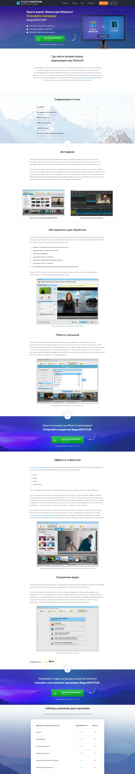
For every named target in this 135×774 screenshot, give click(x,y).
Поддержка (91, 3)
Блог (82, 3)
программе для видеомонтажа (41, 467)
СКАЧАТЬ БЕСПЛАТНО (51, 38)
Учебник (74, 3)
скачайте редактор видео (82, 78)
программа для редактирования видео (43, 515)
